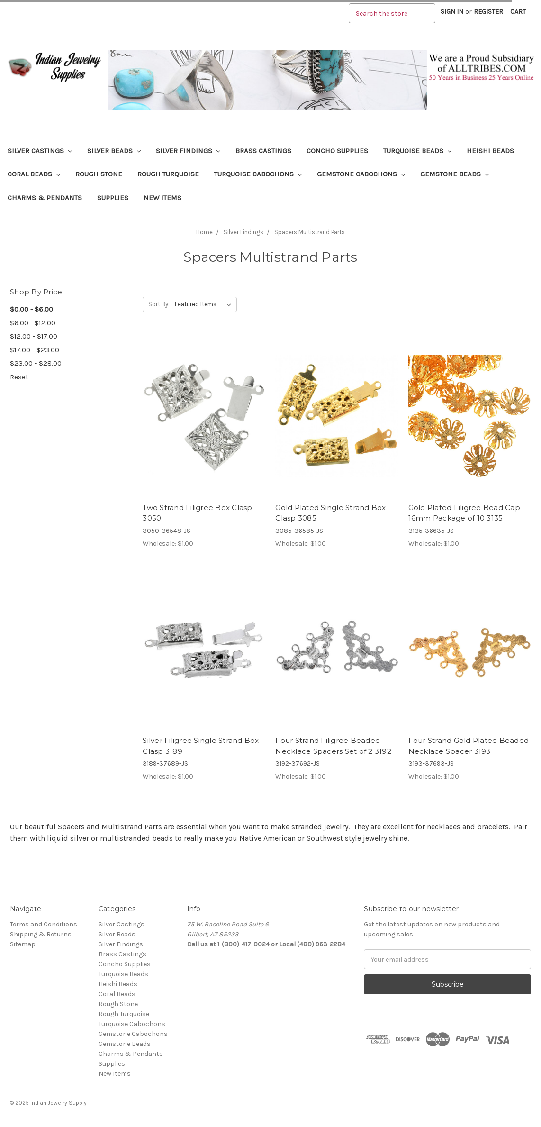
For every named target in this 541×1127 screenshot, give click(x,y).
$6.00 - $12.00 (32, 323)
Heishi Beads (490, 151)
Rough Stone (98, 174)
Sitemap (23, 944)
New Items (162, 197)
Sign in (452, 12)
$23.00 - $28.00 (36, 363)
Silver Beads (114, 151)
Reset (19, 377)
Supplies (112, 197)
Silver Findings (188, 151)
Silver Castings (40, 151)
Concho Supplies (337, 151)
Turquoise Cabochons (258, 174)
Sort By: (159, 304)
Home (204, 232)
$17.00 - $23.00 (34, 350)
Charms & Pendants (45, 197)
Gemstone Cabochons (361, 174)
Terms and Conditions (43, 924)
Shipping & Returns (41, 934)
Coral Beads (34, 174)
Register (488, 12)
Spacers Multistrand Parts (309, 232)
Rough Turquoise (168, 174)
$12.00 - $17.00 (33, 336)
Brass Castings (263, 151)
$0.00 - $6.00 (31, 309)
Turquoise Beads (417, 151)
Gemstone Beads (454, 174)
